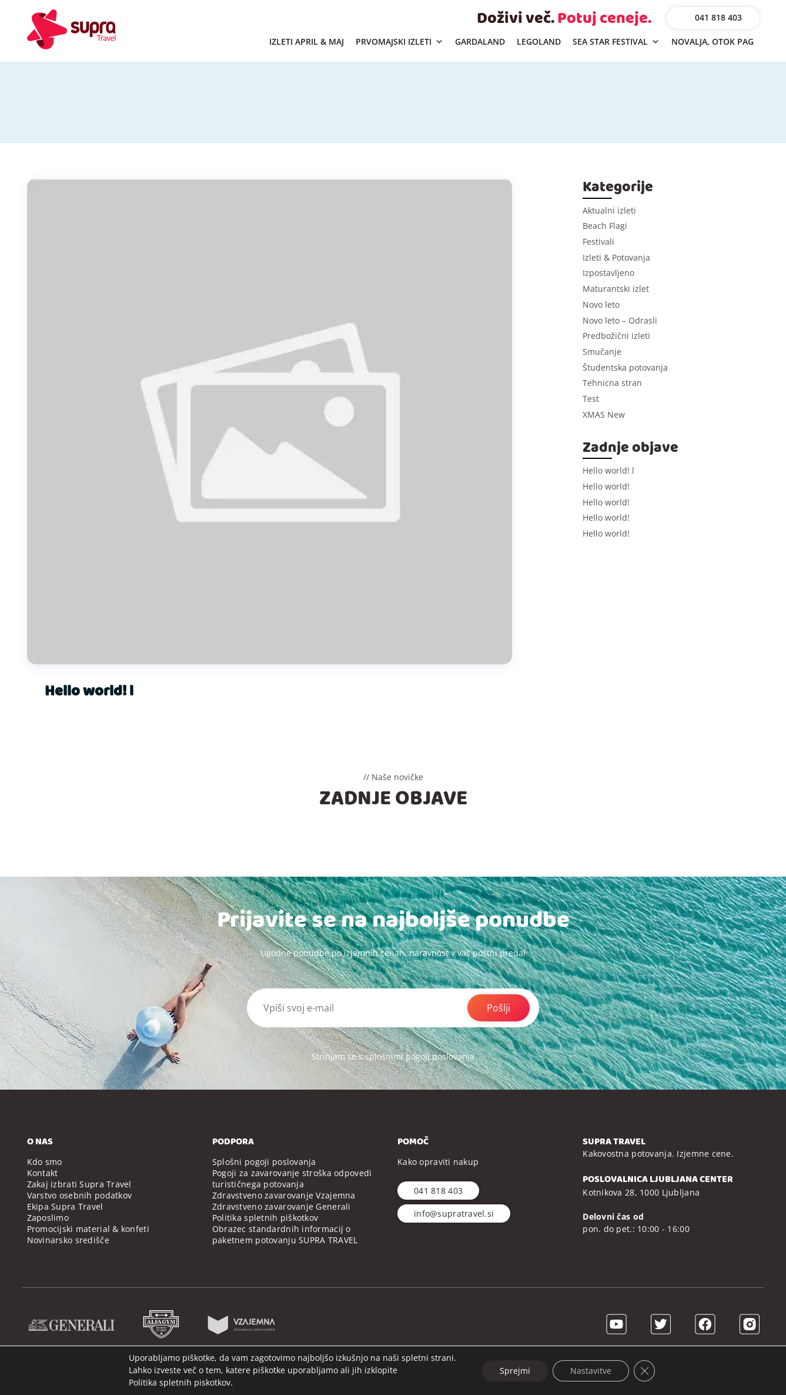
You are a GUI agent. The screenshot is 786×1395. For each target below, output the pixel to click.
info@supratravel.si (454, 1213)
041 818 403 (718, 17)
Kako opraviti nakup (438, 1161)
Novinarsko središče (68, 1240)
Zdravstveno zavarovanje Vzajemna (284, 1195)
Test (591, 398)
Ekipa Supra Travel (65, 1206)
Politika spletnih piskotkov (179, 1382)
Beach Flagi (605, 225)
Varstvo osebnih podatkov (79, 1195)
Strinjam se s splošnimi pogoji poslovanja (393, 1056)
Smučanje (602, 351)
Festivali (598, 241)
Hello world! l (89, 691)
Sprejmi (515, 1370)
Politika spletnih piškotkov (265, 1217)
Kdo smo (44, 1161)
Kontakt (42, 1172)
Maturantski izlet (616, 288)
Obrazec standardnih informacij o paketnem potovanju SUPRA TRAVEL (285, 1234)
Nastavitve (590, 1370)
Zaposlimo (48, 1217)
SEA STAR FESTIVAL (616, 42)
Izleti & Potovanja (616, 257)
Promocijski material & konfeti (88, 1228)
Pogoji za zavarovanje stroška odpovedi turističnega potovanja (292, 1178)
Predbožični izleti (616, 335)
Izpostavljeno (608, 272)
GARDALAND (480, 41)
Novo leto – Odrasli (620, 320)
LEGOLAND (539, 41)
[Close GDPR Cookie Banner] (644, 1370)
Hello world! (606, 486)
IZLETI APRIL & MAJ (306, 41)
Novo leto (601, 304)
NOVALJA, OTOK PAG (712, 41)
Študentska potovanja (625, 367)
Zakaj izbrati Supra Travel (79, 1184)
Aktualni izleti (609, 210)
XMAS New (604, 414)
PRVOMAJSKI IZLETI (399, 42)
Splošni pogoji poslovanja (264, 1161)
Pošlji (498, 1007)
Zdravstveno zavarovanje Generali (281, 1206)
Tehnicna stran (612, 382)
